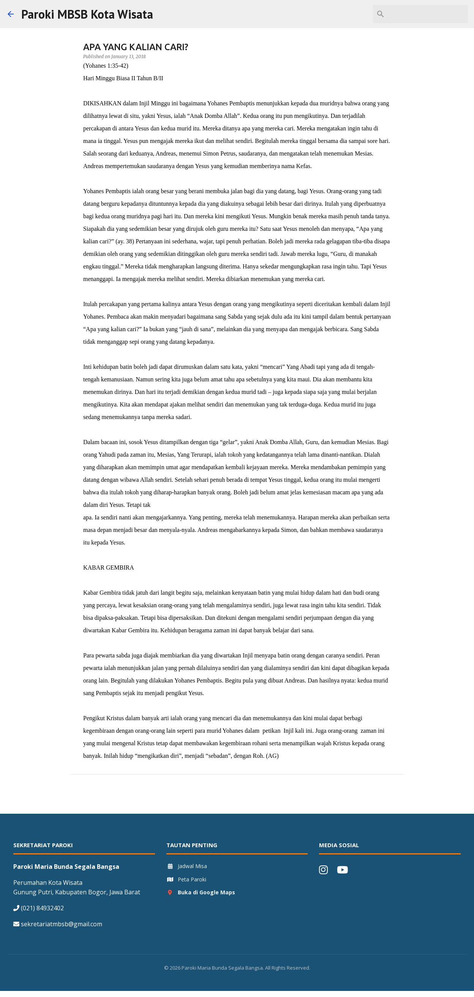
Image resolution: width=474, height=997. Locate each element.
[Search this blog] (428, 14)
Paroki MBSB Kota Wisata (87, 14)
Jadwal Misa (186, 866)
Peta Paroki (186, 879)
